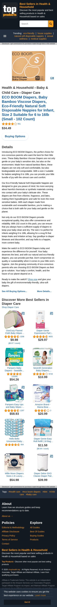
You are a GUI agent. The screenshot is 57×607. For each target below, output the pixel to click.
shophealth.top (14, 570)
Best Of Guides (37, 531)
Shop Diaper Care (10, 307)
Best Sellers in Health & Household (24, 550)
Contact (5, 543)
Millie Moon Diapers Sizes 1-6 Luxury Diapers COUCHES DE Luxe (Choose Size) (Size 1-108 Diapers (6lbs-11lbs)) (14, 474)
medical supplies (39, 39)
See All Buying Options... (14, 291)
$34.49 (6, 128)
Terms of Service (10, 539)
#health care (14, 492)
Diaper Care (31, 93)
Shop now (32, 279)
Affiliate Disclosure (10, 531)
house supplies (45, 33)
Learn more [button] (40, 595)
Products (34, 539)
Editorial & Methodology (13, 527)
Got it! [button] (27, 602)
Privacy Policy (8, 535)
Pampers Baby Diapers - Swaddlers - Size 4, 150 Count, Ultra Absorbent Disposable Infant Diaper (14, 369)
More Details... (44, 291)
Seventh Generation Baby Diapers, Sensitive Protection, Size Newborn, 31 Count (42, 369)
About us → (7, 516)
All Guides (35, 527)
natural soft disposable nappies (29, 36)
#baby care (31, 494)
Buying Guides (37, 535)
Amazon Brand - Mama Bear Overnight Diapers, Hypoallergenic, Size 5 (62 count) (42, 405)
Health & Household (18, 88)
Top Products (8, 562)
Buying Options (15, 136)
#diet (45, 492)
